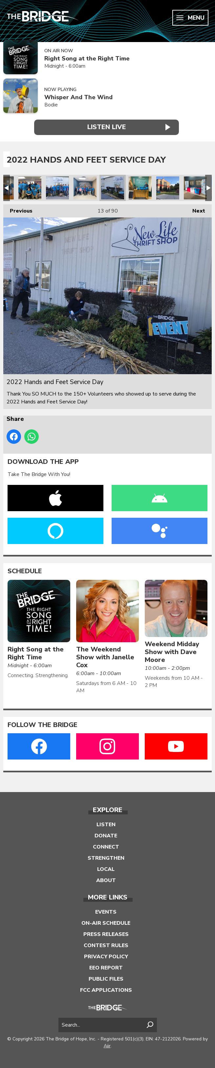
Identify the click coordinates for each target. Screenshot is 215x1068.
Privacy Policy (106, 955)
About (106, 879)
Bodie (51, 105)
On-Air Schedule (105, 922)
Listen (106, 823)
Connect (106, 846)
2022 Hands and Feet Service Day (29, 187)
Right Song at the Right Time (87, 58)
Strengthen (106, 857)
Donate (106, 834)
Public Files (106, 978)
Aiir (107, 1045)
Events (106, 911)
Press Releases (106, 933)
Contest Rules (106, 944)
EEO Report (106, 966)
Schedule (25, 570)
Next (195, 209)
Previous (17, 209)
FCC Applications (106, 989)
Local (106, 868)
